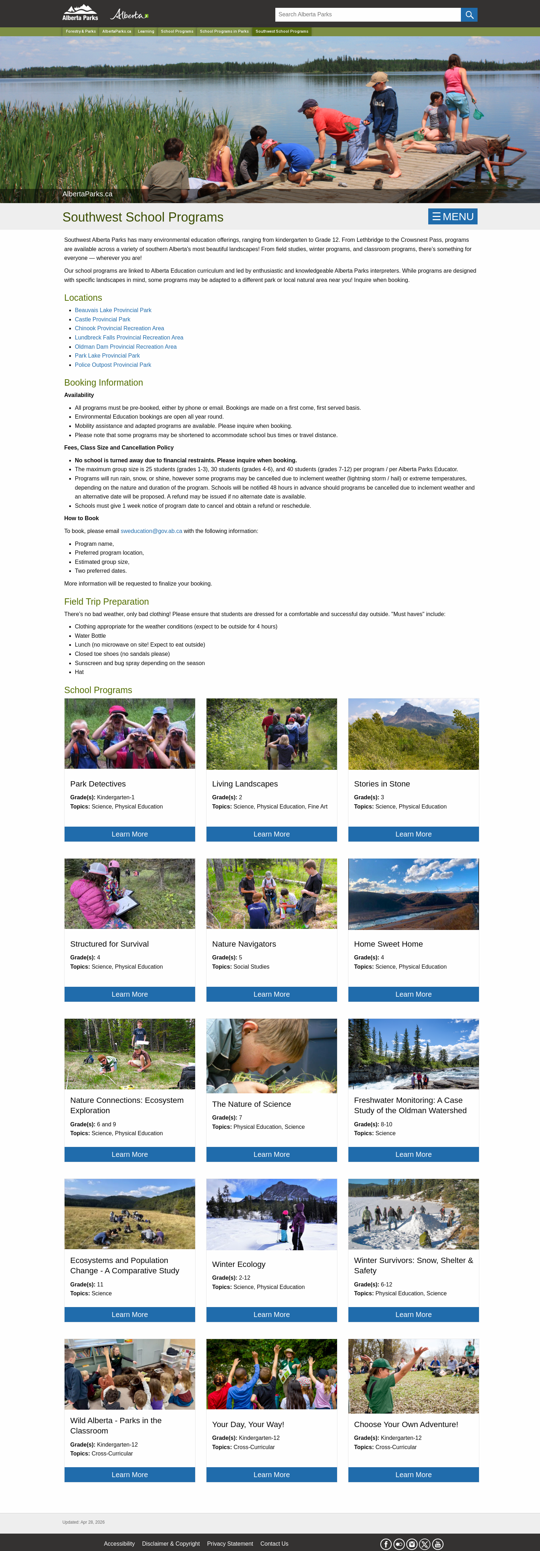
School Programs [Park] (177, 31)
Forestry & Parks (81, 31)
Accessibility (119, 1544)
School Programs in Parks (224, 31)
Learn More (130, 834)
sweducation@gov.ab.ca (151, 531)
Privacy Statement (230, 1544)
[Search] (368, 15)
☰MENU (453, 216)
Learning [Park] (146, 31)
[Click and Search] (469, 15)
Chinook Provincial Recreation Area (119, 328)
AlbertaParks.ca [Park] (117, 31)
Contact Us (274, 1544)
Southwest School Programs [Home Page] (282, 31)
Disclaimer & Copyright (171, 1544)
